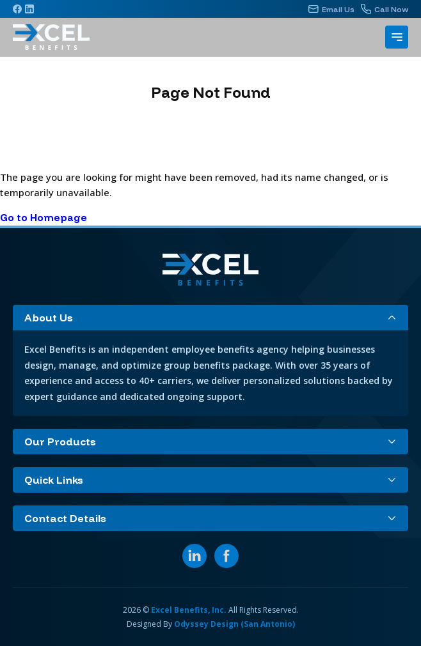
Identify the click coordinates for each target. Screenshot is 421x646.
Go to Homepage (43, 217)
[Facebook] (17, 9)
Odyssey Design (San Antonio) (234, 624)
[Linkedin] (29, 9)
